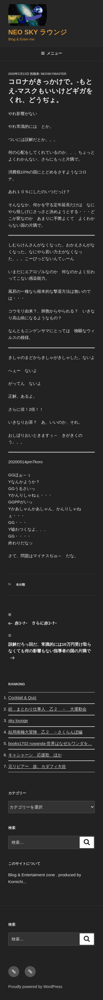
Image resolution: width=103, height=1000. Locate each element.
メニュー (51, 53)
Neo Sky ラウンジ (37, 32)
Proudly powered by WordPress (35, 986)
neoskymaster (53, 73)
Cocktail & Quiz (22, 697)
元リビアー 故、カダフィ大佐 (37, 766)
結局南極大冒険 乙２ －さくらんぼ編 (45, 732)
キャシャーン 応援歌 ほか (35, 755)
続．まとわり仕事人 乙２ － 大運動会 (47, 709)
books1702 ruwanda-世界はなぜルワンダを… (50, 743)
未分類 (20, 584)
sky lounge (18, 720)
